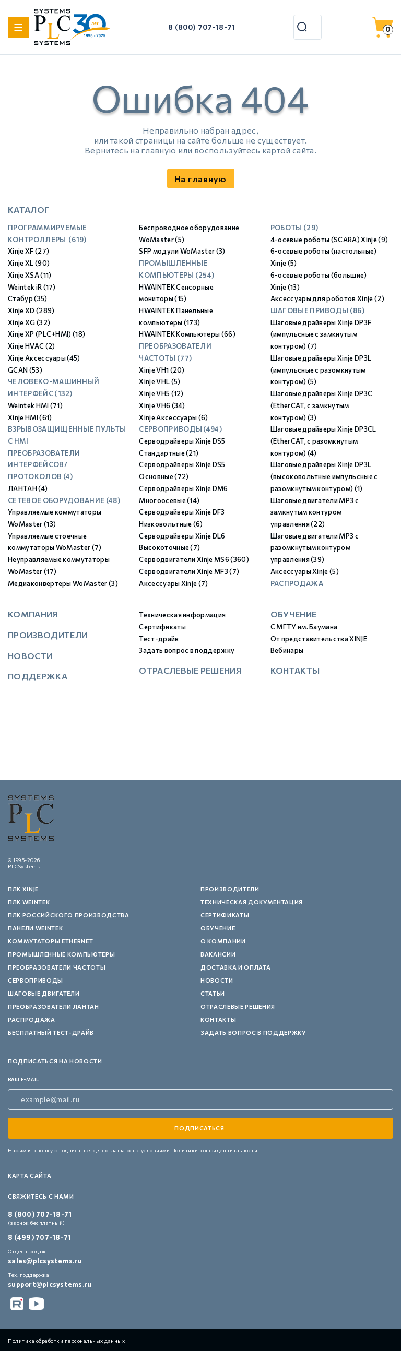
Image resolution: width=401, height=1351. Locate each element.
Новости (30, 656)
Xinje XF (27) (28, 251)
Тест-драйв (159, 639)
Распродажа (296, 583)
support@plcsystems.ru (49, 1284)
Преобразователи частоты (56, 967)
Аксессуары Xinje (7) (173, 583)
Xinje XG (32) (29, 322)
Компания (33, 614)
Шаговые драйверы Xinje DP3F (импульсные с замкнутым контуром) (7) (321, 334)
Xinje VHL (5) (159, 381)
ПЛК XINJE (23, 889)
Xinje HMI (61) (30, 417)
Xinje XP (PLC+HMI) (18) (46, 334)
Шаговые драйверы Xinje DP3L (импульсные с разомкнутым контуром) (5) (321, 370)
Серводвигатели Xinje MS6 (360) (194, 559)
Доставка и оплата (235, 967)
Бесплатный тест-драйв (51, 1032)
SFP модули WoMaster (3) (182, 251)
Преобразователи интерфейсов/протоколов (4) (44, 465)
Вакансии (217, 954)
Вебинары (287, 650)
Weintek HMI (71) (35, 405)
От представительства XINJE (318, 639)
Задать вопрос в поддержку (186, 650)
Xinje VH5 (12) (161, 393)
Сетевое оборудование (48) (64, 500)
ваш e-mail (23, 1079)
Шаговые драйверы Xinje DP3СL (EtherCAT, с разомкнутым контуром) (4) (323, 441)
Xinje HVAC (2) (31, 346)
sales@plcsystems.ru (45, 1261)
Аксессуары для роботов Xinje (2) (327, 298)
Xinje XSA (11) (29, 275)
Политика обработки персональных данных (66, 1340)
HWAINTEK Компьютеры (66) (187, 334)
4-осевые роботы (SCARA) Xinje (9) (329, 239)
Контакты (295, 670)
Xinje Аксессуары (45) (44, 358)
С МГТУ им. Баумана (304, 627)
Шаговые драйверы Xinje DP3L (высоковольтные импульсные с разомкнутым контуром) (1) (324, 476)
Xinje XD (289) (31, 310)
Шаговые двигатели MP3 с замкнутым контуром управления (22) (314, 512)
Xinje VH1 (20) (161, 370)
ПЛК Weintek (29, 902)
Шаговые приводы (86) (317, 310)
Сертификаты (162, 627)
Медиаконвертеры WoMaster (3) (63, 583)
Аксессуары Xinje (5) (304, 571)
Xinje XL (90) (29, 263)
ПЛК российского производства (68, 915)
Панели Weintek (35, 928)
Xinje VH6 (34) (162, 405)
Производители (47, 635)
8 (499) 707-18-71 (39, 1237)
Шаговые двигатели (43, 993)
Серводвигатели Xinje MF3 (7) (189, 571)
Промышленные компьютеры (61, 954)
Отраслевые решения (190, 670)
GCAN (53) (25, 370)
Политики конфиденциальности (214, 1150)
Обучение (293, 614)
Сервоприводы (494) (180, 429)
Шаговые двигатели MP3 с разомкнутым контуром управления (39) (314, 548)
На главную (200, 179)
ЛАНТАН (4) (28, 488)
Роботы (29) (294, 227)
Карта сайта (29, 1175)
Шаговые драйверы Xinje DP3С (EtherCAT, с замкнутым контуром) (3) (321, 405)
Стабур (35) (28, 298)
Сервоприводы (35, 980)
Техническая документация (251, 902)
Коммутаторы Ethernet (50, 941)
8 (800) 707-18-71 (201, 26)
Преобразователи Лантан (53, 1006)
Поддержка (37, 676)
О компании (223, 941)
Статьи (212, 993)
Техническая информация (182, 615)
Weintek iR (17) (32, 287)
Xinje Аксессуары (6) (173, 417)
